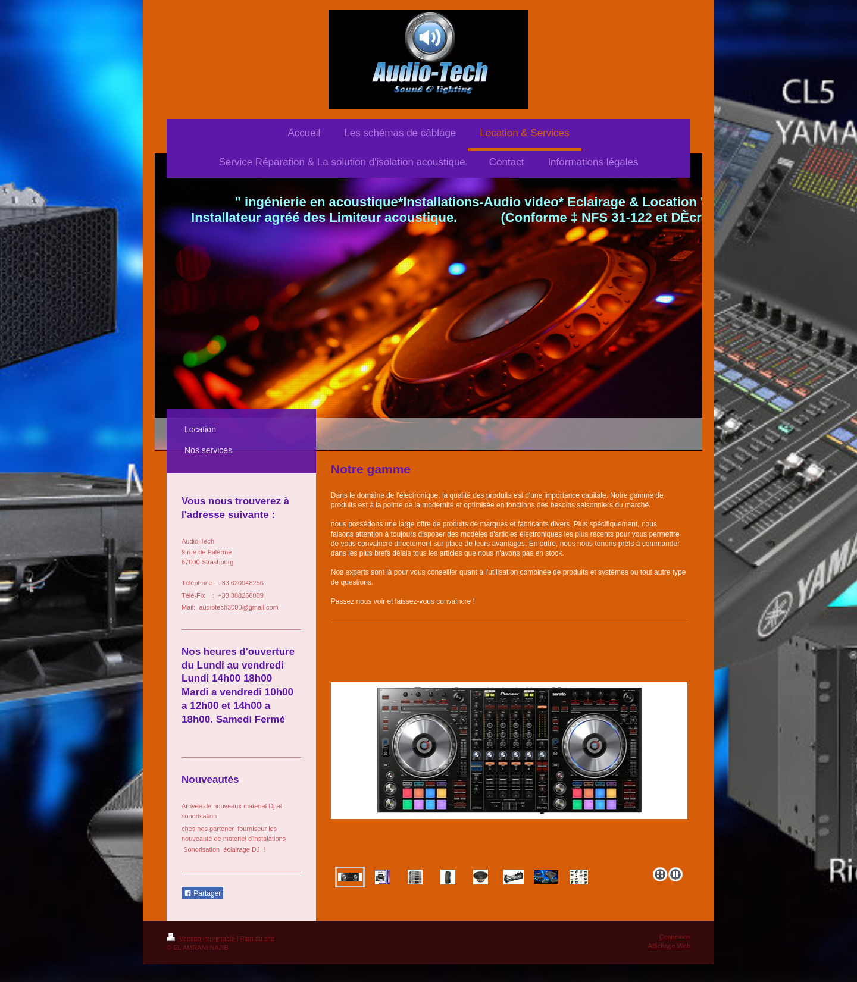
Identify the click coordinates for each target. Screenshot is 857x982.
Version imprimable (202, 938)
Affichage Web (669, 945)
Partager (202, 893)
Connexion (674, 936)
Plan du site (257, 938)
